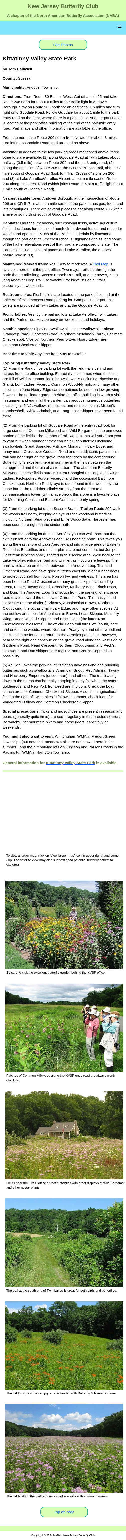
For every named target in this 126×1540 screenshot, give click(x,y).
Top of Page (64, 1512)
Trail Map (100, 264)
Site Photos (63, 45)
